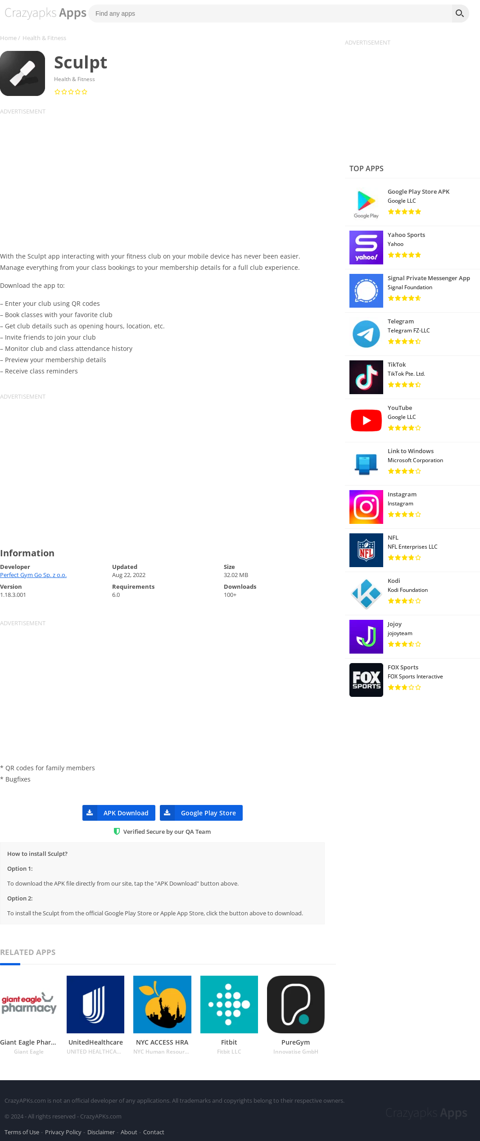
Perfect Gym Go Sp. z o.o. (33, 575)
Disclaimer (101, 1129)
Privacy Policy (63, 1129)
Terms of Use (22, 1129)
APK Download (115, 813)
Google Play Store (198, 813)
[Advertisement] (168, 178)
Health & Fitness (44, 38)
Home (8, 38)
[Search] (460, 14)
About (129, 1129)
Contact (153, 1129)
